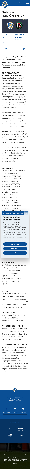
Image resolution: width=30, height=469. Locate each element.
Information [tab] (18, 213)
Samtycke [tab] (7, 213)
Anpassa (15, 248)
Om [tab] (27, 213)
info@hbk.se (13, 400)
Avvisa (15, 252)
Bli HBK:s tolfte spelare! (15, 452)
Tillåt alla (15, 244)
